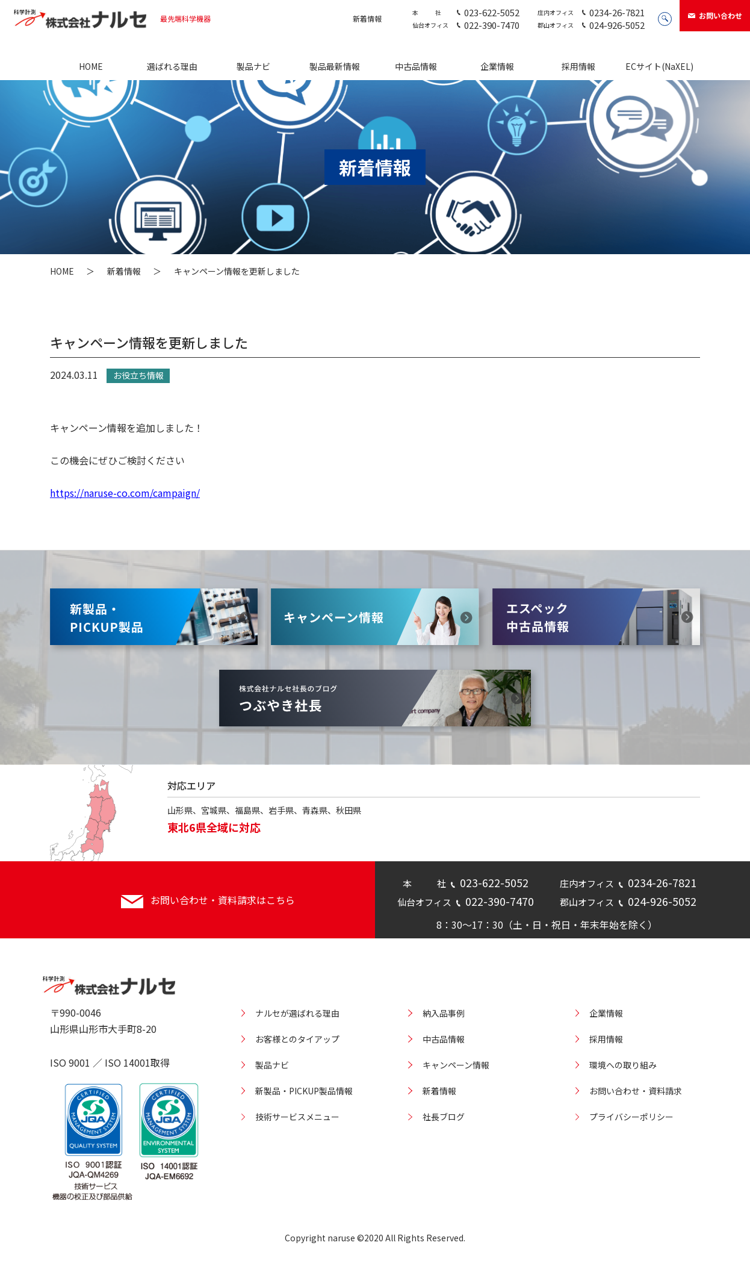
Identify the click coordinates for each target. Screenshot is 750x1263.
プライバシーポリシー (631, 1117)
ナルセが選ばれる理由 (297, 1013)
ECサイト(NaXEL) (659, 66)
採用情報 (578, 66)
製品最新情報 (334, 66)
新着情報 (367, 18)
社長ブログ (444, 1117)
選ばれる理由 (172, 66)
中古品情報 (416, 66)
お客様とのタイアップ (297, 1039)
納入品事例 (444, 1013)
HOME (91, 66)
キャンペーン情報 (456, 1065)
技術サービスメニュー (297, 1117)
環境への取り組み (623, 1065)
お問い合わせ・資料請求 (635, 1091)
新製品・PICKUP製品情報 (304, 1091)
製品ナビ (253, 66)
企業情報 (497, 66)
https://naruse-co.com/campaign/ (125, 492)
